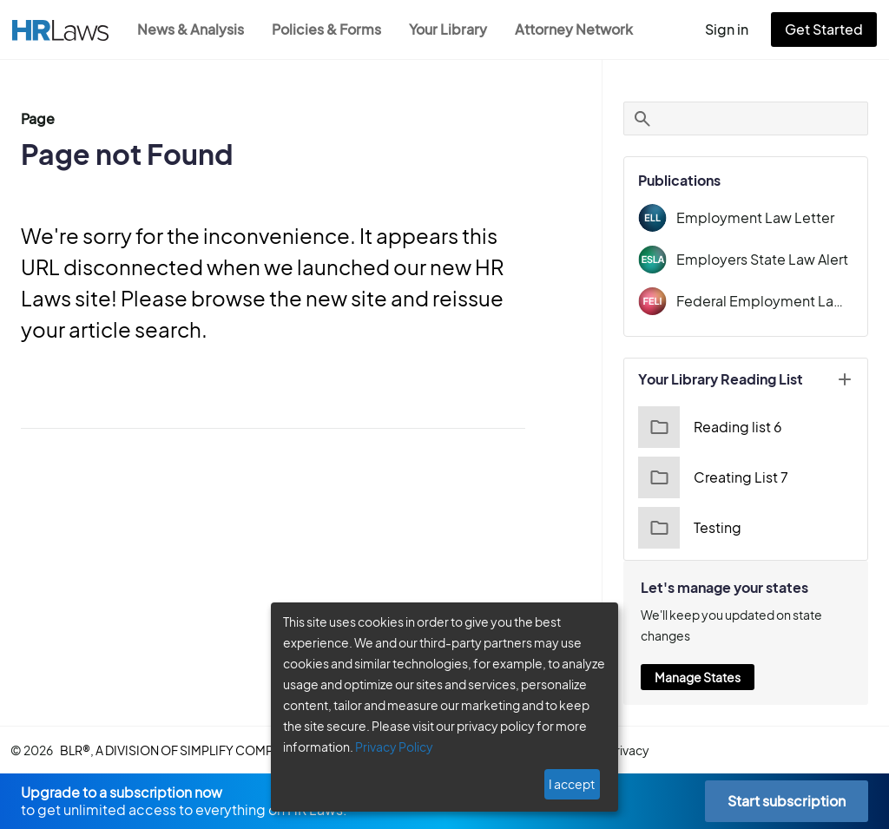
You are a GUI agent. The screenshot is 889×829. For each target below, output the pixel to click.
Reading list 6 (720, 427)
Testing (700, 528)
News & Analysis (192, 29)
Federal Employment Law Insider (770, 300)
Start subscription (786, 800)
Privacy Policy (387, 746)
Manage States (709, 677)
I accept (573, 784)
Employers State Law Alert (770, 259)
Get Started (827, 29)
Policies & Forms (331, 29)
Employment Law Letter (761, 217)
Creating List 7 (722, 477)
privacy (645, 750)
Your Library (456, 29)
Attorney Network (583, 29)
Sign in (734, 29)
